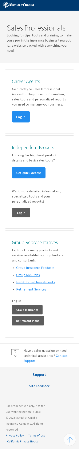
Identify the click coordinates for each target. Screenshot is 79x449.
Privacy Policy (15, 435)
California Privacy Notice (23, 441)
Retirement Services (31, 289)
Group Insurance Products (35, 268)
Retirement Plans (28, 321)
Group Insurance (27, 310)
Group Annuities (28, 275)
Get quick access (28, 173)
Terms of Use (37, 435)
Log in (20, 117)
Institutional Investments (35, 282)
